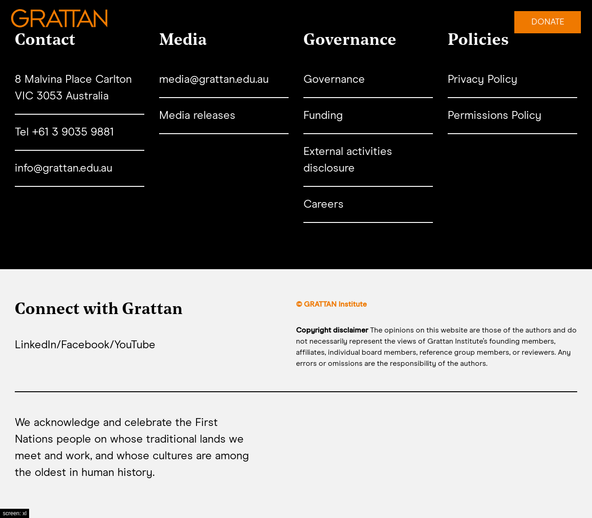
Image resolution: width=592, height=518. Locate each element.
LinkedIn (35, 345)
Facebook (85, 345)
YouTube (134, 345)
